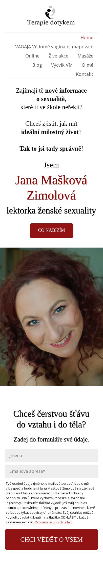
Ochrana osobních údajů (54, 522)
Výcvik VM (62, 65)
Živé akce (58, 56)
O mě (87, 65)
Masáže (85, 56)
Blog (37, 65)
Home (86, 37)
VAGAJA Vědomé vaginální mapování (54, 47)
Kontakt (84, 74)
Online (32, 56)
